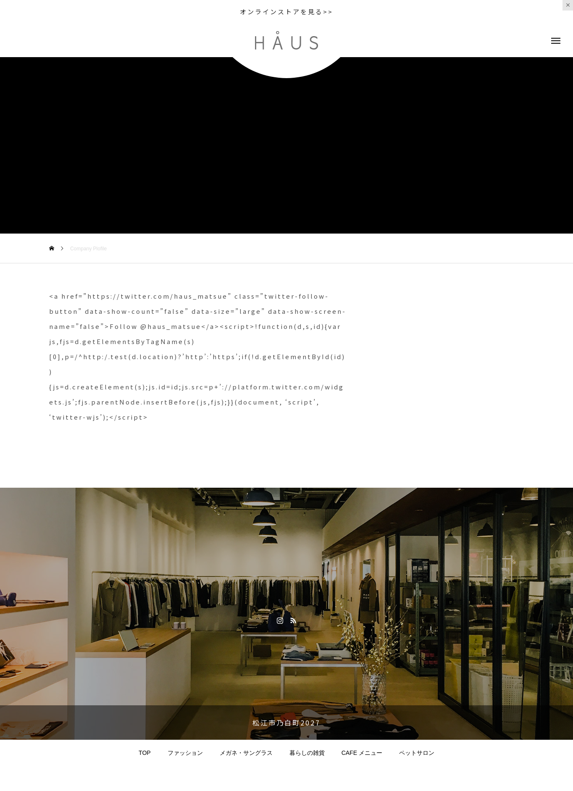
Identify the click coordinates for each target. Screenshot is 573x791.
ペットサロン (416, 752)
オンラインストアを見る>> (286, 11)
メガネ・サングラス (246, 752)
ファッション (185, 752)
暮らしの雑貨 (307, 752)
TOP (145, 752)
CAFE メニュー (362, 752)
